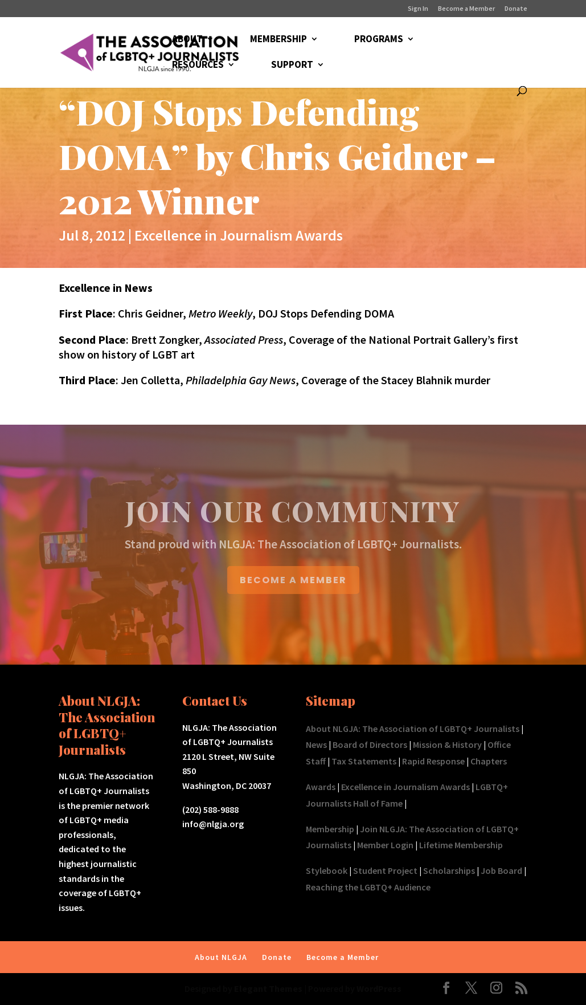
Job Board (501, 870)
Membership (330, 829)
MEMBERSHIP (278, 40)
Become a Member (466, 9)
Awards (320, 786)
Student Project (385, 870)
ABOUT (187, 40)
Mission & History (447, 744)
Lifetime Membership (461, 845)
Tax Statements (363, 761)
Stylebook (326, 870)
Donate (516, 9)
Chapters (488, 761)
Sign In (418, 9)
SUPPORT (292, 65)
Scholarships (449, 870)
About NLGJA (221, 957)
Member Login (385, 845)
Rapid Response (433, 761)
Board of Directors (370, 744)
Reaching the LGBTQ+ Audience (368, 887)
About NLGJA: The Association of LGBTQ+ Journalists (412, 728)
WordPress (378, 988)
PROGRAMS (378, 40)
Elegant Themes (268, 988)
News (316, 744)
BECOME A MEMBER (293, 580)
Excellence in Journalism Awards (238, 235)
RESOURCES (198, 65)
